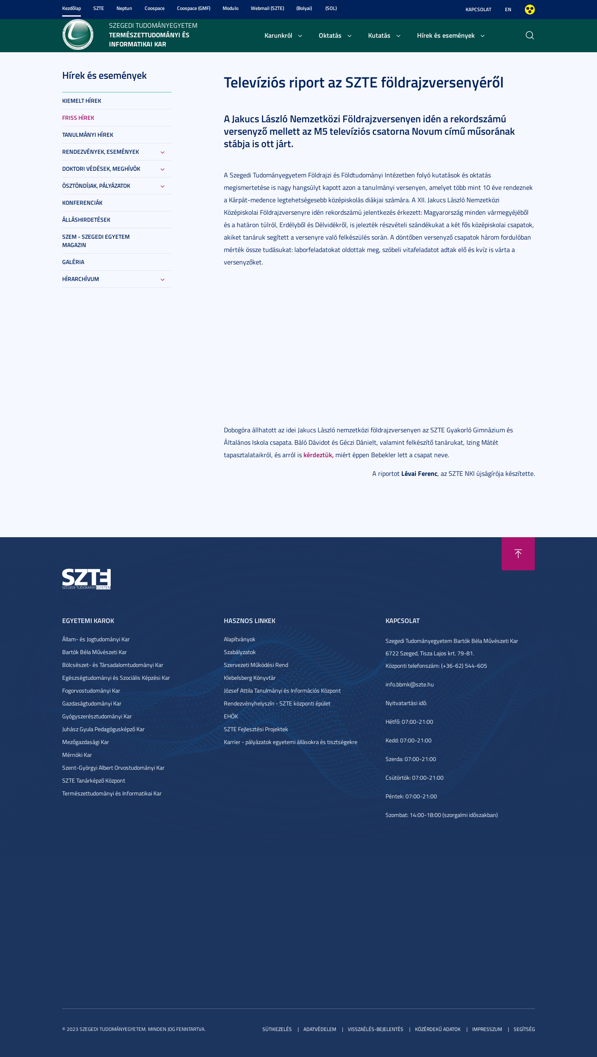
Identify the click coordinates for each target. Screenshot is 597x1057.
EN (508, 9)
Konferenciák (82, 202)
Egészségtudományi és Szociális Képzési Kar (116, 677)
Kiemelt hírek (81, 100)
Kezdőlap (71, 8)
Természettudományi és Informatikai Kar (112, 793)
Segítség (524, 1029)
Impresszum (487, 1029)
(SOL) (331, 8)
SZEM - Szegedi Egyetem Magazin (96, 241)
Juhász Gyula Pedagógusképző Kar (103, 729)
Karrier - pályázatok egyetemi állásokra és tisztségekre (290, 742)
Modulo (230, 8)
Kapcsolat (478, 9)
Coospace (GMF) (193, 8)
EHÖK (231, 716)
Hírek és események (446, 35)
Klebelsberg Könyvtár (250, 677)
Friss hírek (78, 117)
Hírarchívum (80, 279)
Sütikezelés (277, 1029)
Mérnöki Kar (77, 755)
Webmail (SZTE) (267, 8)
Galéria (73, 262)
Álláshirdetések (86, 219)
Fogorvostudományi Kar (91, 690)
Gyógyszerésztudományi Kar (97, 716)
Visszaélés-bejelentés (375, 1029)
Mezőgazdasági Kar (85, 742)
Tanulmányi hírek (87, 134)
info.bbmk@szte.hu (410, 684)
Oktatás (330, 35)
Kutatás (379, 35)
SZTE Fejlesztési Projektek (256, 729)
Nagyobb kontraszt (530, 10)
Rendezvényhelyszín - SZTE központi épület (277, 703)
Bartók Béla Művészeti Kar (94, 652)
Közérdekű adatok (438, 1029)
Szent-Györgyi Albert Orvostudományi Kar (113, 767)
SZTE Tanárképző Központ (93, 780)
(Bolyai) (304, 8)
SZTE (98, 8)
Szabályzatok (240, 652)
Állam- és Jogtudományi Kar (96, 639)
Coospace (155, 8)
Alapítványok (239, 639)
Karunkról (278, 35)
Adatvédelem (319, 1029)
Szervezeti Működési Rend (256, 665)
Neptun (124, 8)
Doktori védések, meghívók (101, 168)
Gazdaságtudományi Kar (91, 703)
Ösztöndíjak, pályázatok (96, 185)
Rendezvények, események (100, 151)
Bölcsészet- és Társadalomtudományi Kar (112, 665)
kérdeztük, (318, 454)
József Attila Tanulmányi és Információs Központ (282, 690)
